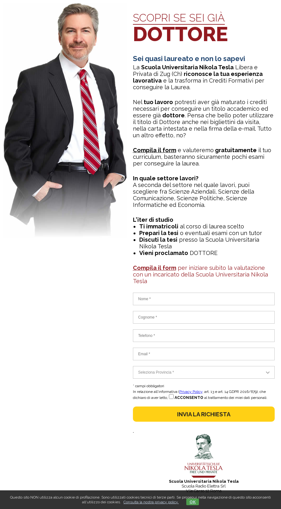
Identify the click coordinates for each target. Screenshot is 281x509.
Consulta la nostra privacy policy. (151, 502)
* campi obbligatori (148, 386)
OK (192, 502)
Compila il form (154, 150)
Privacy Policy (190, 391)
